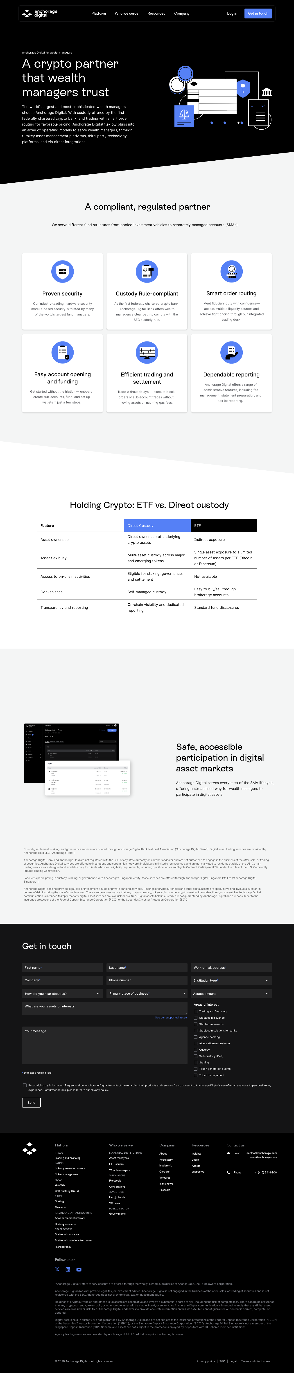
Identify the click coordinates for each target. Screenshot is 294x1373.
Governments (117, 1213)
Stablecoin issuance (67, 1234)
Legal (233, 1361)
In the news (166, 1183)
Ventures (164, 1177)
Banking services (65, 1224)
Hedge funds (117, 1197)
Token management (67, 1174)
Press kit (164, 1189)
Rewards (60, 1207)
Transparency (63, 1246)
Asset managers (119, 1158)
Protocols (115, 1180)
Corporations (117, 1186)
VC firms (114, 1203)
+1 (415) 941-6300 (265, 1172)
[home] (39, 13)
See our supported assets (171, 1017)
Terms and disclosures (255, 1361)
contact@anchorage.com (262, 1153)
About (163, 1153)
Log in (232, 13)
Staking (59, 1201)
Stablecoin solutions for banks (73, 1240)
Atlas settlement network (70, 1218)
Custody (60, 1184)
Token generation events (70, 1168)
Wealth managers (119, 1170)
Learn (195, 1159)
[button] (98, 13)
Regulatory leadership (166, 1162)
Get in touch (258, 13)
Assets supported (198, 1168)
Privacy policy (206, 1361)
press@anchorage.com (263, 1157)
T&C (222, 1361)
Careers (164, 1171)
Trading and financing (67, 1158)
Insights (196, 1153)
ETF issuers (116, 1164)
